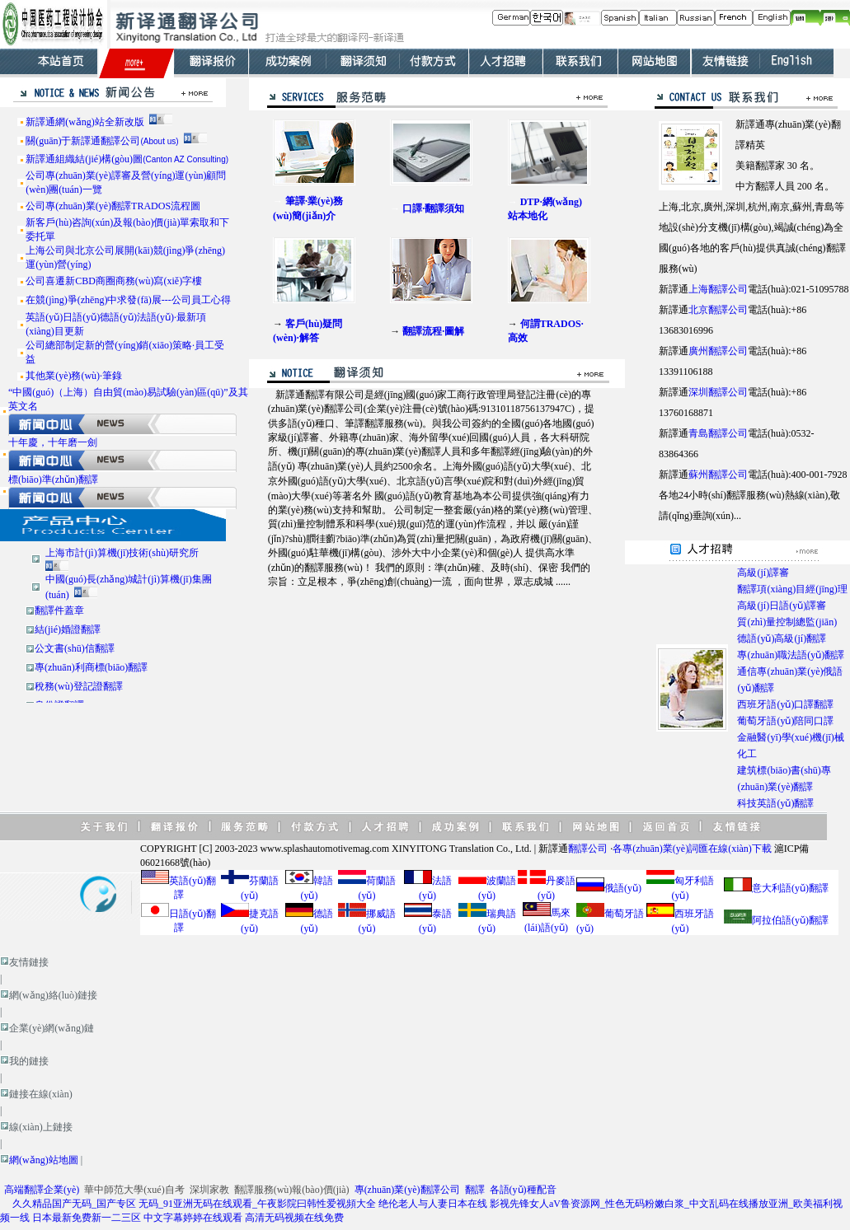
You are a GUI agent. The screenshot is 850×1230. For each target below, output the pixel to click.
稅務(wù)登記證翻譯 (79, 686)
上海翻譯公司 (718, 289)
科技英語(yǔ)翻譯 (775, 803)
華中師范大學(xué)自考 (134, 1189)
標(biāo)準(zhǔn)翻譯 (53, 479)
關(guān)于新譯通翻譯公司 (102, 141)
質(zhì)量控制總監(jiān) (787, 622)
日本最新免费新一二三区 (86, 1217)
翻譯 (475, 1189)
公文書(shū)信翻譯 (75, 648)
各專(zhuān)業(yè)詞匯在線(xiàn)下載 (692, 848)
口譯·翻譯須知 (433, 208)
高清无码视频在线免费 (294, 1217)
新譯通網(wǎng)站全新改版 (85, 122)
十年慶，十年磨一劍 (52, 442)
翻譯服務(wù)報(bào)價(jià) (292, 1189)
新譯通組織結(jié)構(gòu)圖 (127, 159)
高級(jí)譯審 (763, 572)
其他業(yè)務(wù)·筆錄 (74, 375)
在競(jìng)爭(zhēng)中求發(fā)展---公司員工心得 (128, 300)
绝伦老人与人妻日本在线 (432, 1203)
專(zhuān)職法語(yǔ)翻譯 (790, 655)
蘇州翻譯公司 (718, 474)
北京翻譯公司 (718, 310)
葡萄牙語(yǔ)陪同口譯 (785, 721)
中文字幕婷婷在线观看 (192, 1217)
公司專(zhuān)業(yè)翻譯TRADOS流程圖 (113, 206)
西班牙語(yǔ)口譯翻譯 (785, 704)
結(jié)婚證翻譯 (68, 629)
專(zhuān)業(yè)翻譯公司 (407, 1189)
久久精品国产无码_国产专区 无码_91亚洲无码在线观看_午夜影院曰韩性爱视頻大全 (194, 1203)
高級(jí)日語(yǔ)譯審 (781, 605)
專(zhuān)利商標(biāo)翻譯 (91, 667)
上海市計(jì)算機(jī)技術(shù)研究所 (122, 553)
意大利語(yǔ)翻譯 (790, 888)
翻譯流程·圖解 (433, 331)
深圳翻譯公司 (718, 392)
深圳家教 (209, 1189)
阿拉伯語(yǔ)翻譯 (790, 920)
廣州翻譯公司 (718, 351)
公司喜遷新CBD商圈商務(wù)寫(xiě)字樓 (114, 281)
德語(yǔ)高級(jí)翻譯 (781, 638)
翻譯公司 (588, 848)
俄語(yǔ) (622, 888)
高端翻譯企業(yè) (41, 1189)
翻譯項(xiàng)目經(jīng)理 (792, 589)
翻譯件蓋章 (59, 610)
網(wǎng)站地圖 (43, 1160)
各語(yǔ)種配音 (523, 1189)
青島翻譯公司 (718, 433)
